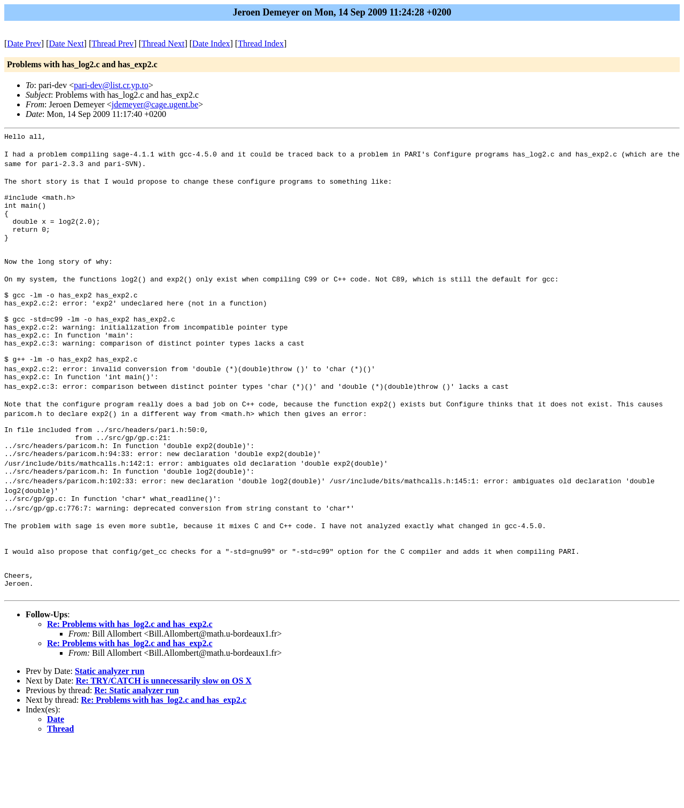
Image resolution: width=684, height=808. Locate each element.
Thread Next (163, 43)
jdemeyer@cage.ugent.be (155, 104)
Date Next (66, 43)
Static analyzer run (109, 736)
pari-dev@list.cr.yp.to (111, 85)
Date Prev (24, 43)
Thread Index (261, 43)
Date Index (211, 43)
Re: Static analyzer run (136, 755)
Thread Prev (112, 43)
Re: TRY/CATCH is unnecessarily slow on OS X (164, 746)
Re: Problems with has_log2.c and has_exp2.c (130, 689)
